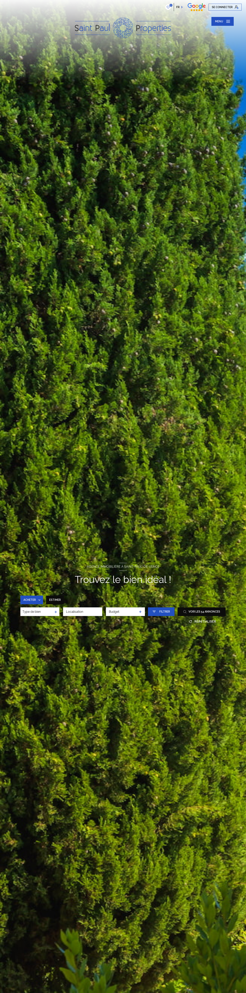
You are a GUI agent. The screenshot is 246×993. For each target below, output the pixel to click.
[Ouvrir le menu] (222, 21)
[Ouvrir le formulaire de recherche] (161, 611)
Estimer (55, 599)
